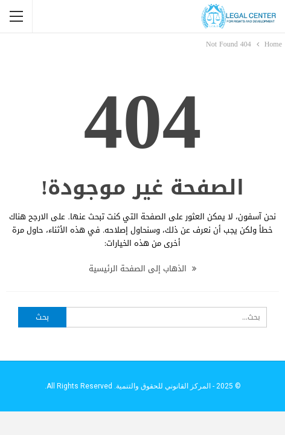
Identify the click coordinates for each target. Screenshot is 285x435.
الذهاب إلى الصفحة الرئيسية (142, 268)
